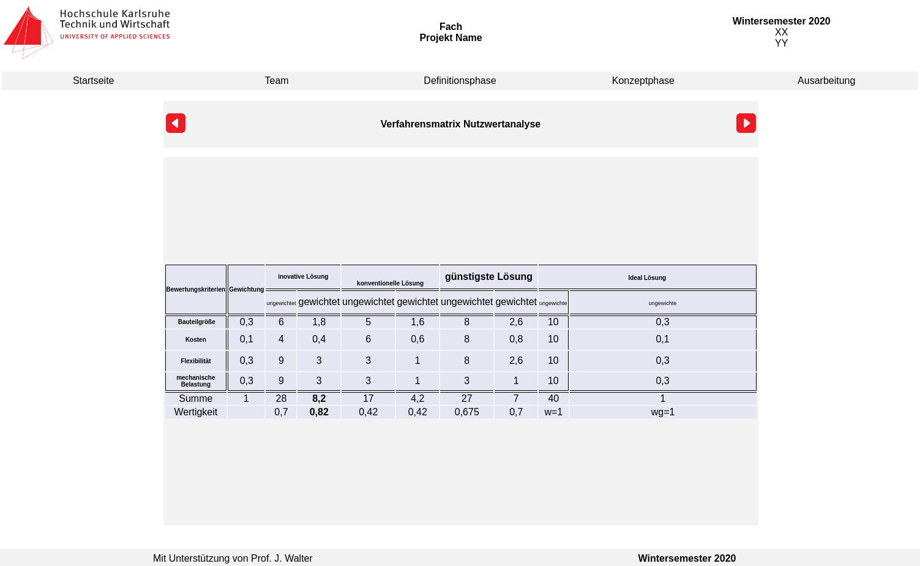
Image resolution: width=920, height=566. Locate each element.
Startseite (93, 80)
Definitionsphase (460, 80)
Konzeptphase (643, 80)
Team (277, 80)
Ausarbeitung (826, 80)
